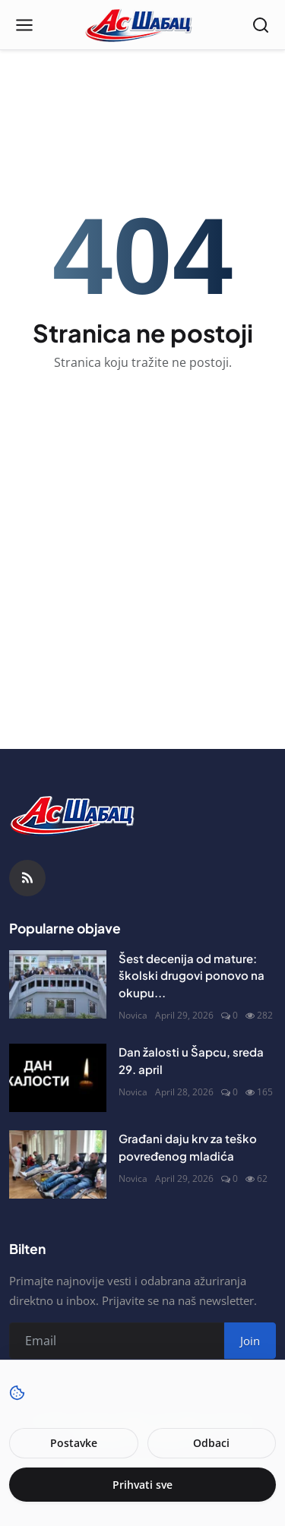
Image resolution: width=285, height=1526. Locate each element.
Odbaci (211, 1443)
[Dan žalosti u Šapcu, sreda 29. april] (57, 1078)
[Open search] (260, 25)
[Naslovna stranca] (142, 25)
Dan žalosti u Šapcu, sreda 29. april (191, 1060)
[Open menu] (24, 25)
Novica (133, 1015)
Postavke (73, 1443)
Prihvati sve (142, 1484)
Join (250, 1340)
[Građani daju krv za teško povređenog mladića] (57, 1164)
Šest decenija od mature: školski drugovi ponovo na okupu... (191, 975)
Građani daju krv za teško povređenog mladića (188, 1147)
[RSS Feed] (27, 878)
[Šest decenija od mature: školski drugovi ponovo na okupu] (57, 984)
